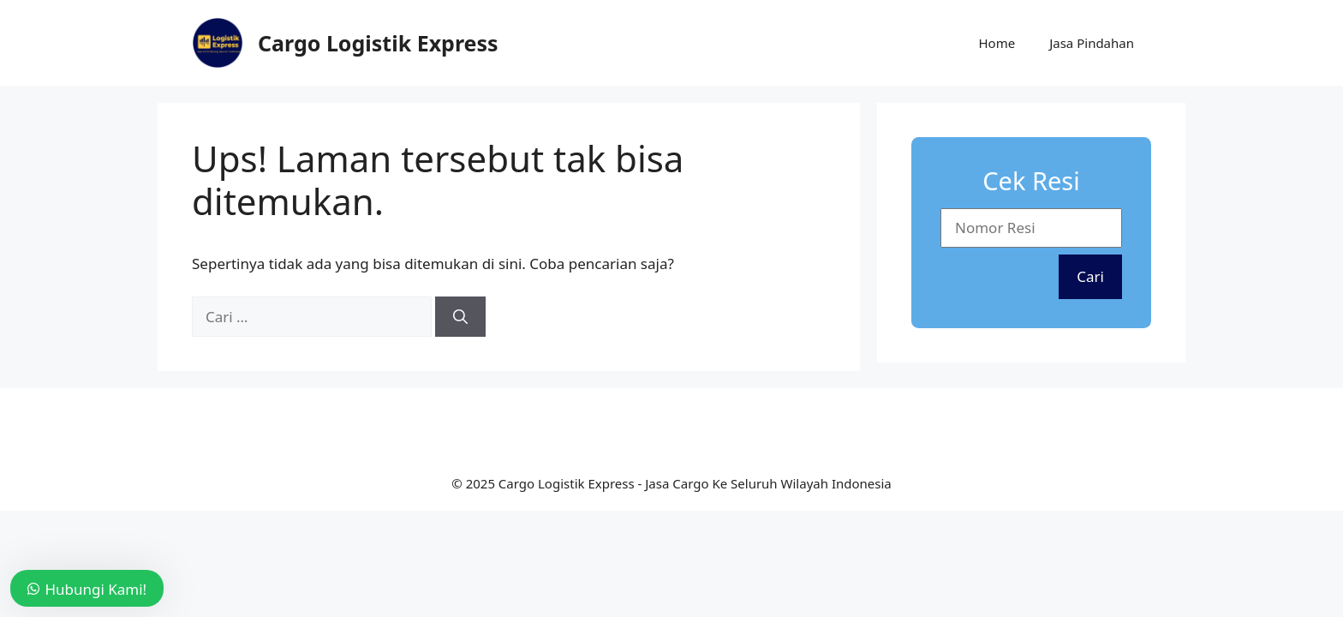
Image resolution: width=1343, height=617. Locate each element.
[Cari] (460, 317)
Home (996, 42)
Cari (1090, 276)
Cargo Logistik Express (378, 42)
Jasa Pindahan (1091, 42)
